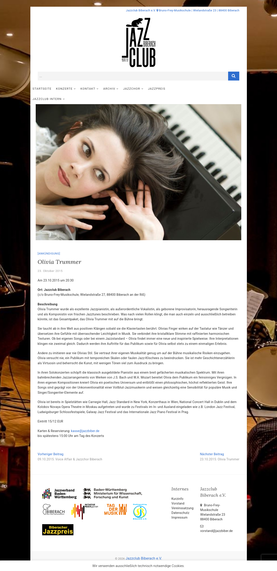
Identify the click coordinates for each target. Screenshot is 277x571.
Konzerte (71, 88)
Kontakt (95, 88)
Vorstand (177, 493)
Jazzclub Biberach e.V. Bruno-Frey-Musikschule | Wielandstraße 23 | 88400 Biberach (182, 10)
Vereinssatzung (182, 498)
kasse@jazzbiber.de (85, 421)
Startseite (49, 88)
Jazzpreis (164, 88)
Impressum (179, 507)
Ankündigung (48, 243)
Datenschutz (180, 503)
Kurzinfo (177, 488)
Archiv (117, 88)
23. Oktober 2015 (50, 261)
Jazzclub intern (191, 88)
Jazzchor (139, 88)
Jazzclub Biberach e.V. (143, 548)
